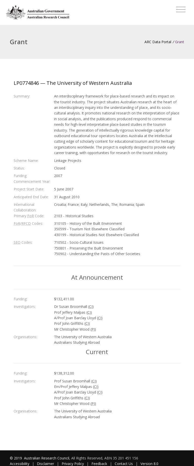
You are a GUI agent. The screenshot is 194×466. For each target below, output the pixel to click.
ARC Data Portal (157, 41)
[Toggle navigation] (181, 10)
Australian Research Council (46, 458)
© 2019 (16, 458)
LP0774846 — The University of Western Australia (73, 83)
